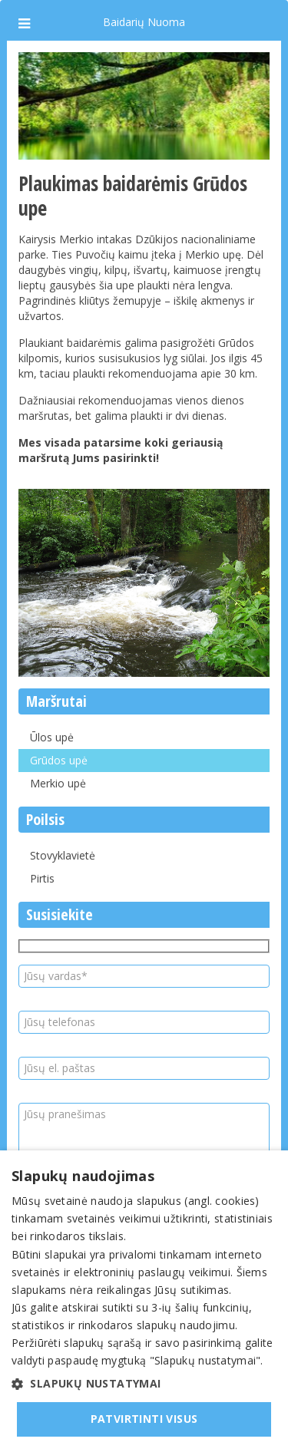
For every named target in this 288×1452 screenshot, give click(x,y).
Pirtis (42, 878)
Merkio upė (58, 783)
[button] (144, 1383)
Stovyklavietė (62, 855)
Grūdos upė (59, 760)
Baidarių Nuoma (144, 22)
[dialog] (144, 1301)
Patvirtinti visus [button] (144, 1418)
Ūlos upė (52, 737)
